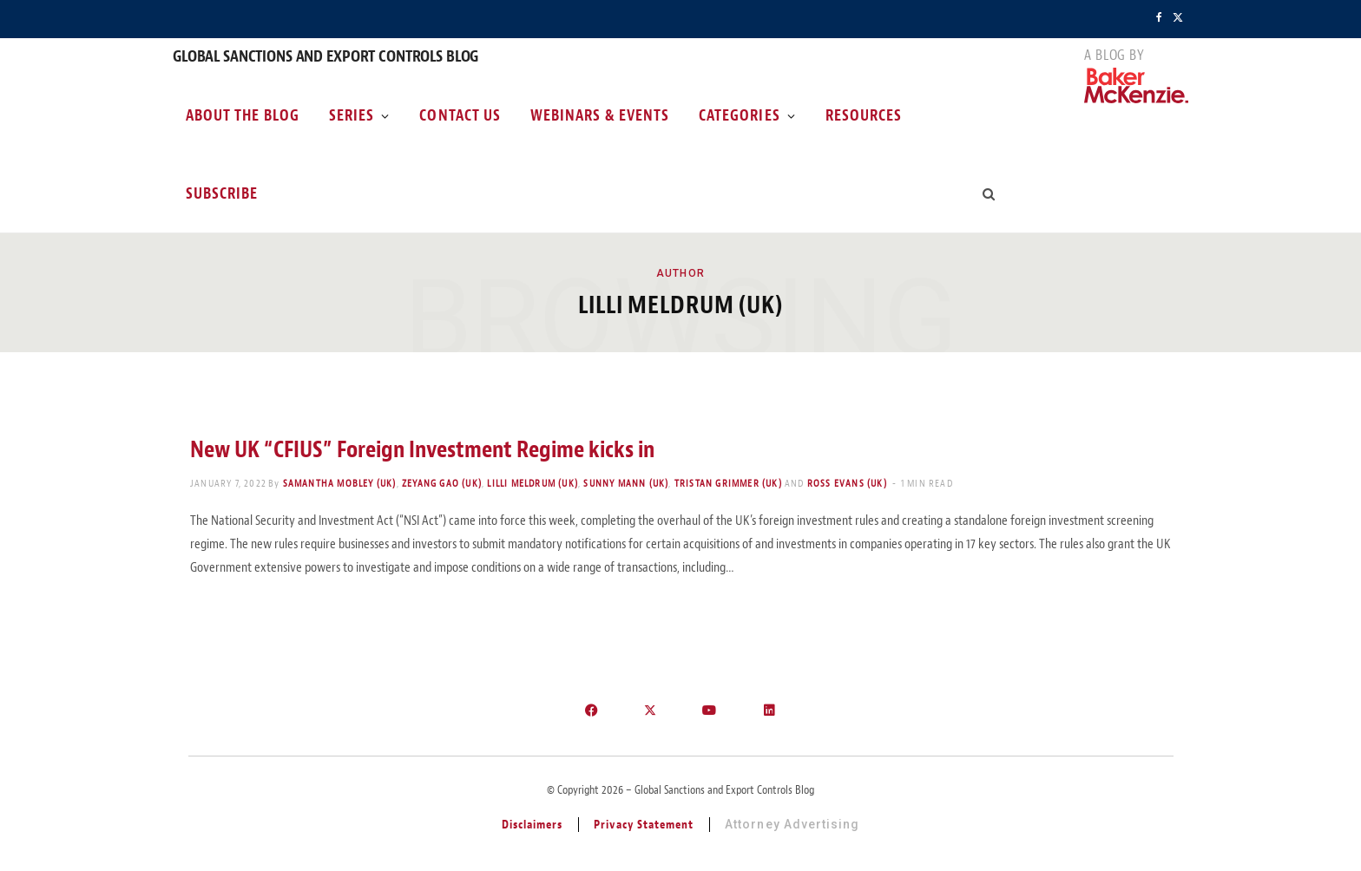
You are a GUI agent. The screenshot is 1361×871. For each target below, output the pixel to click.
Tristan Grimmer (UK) (728, 483)
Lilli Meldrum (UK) (532, 483)
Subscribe (222, 193)
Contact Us (460, 115)
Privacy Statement (644, 824)
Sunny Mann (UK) (625, 483)
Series (351, 115)
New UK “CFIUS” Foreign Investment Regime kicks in (422, 449)
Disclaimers (532, 824)
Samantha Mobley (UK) (340, 483)
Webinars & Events (599, 115)
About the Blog (242, 115)
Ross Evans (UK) (847, 483)
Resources (863, 115)
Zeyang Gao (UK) (442, 483)
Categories (739, 115)
